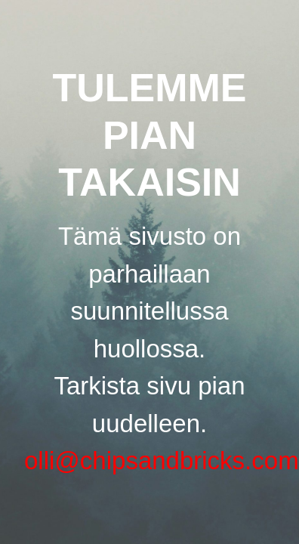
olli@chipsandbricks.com (161, 460)
